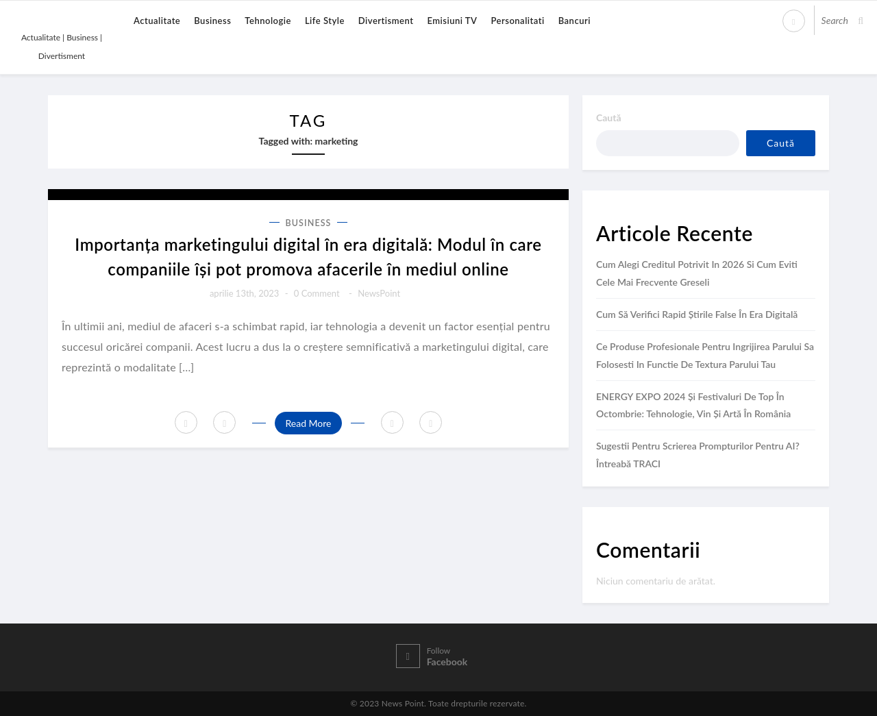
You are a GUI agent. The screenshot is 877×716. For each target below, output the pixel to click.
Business (212, 20)
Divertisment (386, 20)
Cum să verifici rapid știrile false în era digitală (697, 314)
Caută (608, 117)
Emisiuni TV (452, 20)
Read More (308, 423)
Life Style (325, 20)
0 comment (317, 293)
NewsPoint (379, 293)
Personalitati (517, 20)
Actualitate (157, 20)
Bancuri (574, 20)
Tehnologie (268, 20)
